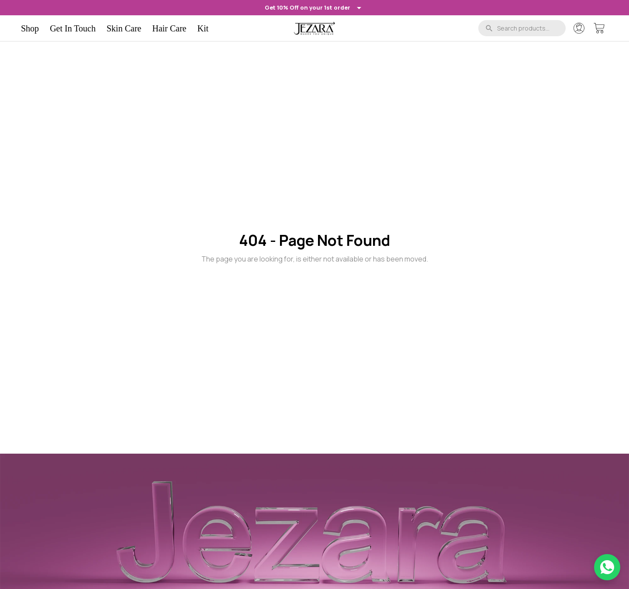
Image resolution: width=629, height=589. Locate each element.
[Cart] (599, 28)
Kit (203, 28)
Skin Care (124, 28)
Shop (30, 28)
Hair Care (169, 28)
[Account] (579, 28)
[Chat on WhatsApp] (607, 567)
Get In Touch (73, 28)
